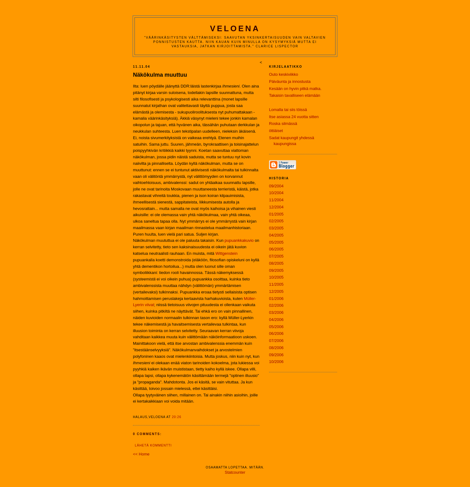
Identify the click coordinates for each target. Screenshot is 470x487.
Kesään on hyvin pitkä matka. (296, 88)
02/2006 (276, 305)
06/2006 (276, 333)
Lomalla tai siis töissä (288, 109)
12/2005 (276, 291)
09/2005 (276, 270)
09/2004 (276, 186)
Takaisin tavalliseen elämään (294, 95)
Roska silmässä (283, 123)
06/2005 (276, 249)
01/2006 (276, 298)
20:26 (176, 417)
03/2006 (276, 312)
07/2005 (276, 256)
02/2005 (276, 221)
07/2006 (276, 340)
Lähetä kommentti (153, 445)
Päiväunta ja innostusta (289, 81)
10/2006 (276, 361)
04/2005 (276, 235)
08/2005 (276, 263)
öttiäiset (276, 130)
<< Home (141, 454)
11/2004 (276, 200)
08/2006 (276, 347)
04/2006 (276, 319)
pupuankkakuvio (239, 240)
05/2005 (276, 242)
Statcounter (235, 472)
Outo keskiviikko (283, 74)
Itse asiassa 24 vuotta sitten (294, 116)
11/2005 (276, 284)
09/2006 (276, 354)
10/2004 (276, 192)
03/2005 (276, 228)
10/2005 (276, 277)
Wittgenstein (227, 253)
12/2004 (276, 207)
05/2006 (276, 326)
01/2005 (276, 214)
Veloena (235, 28)
